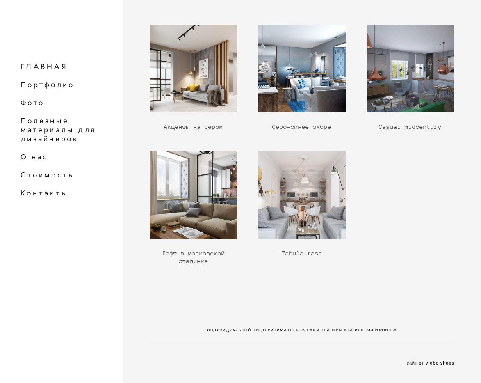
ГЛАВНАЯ (44, 66)
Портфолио (47, 84)
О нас (34, 156)
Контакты (44, 192)
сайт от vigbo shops (431, 363)
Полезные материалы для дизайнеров (58, 129)
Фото (32, 102)
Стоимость (47, 174)
